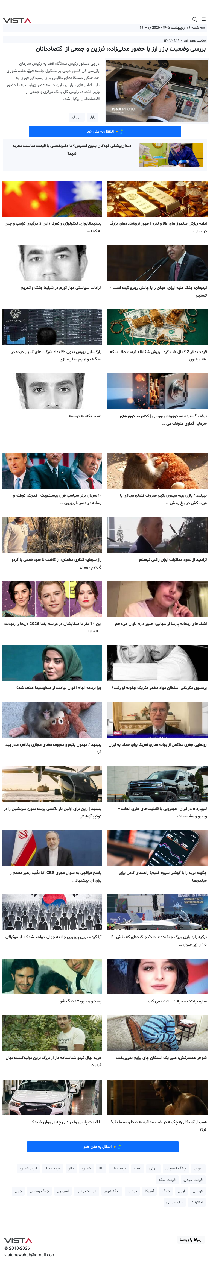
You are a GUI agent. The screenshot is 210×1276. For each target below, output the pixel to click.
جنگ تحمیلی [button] (175, 1168)
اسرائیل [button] (63, 1191)
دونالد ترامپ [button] (86, 1191)
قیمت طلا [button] (119, 1168)
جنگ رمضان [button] (39, 1191)
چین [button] (18, 1191)
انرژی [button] (153, 1168)
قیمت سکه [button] (167, 1180)
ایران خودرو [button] (28, 1168)
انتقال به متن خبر (105, 131)
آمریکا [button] (149, 1191)
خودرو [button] (86, 1168)
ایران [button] (181, 1191)
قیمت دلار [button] (52, 1168)
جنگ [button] (166, 1191)
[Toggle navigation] (204, 19)
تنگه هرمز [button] (111, 1191)
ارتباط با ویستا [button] (191, 1239)
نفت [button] (137, 1168)
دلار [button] (71, 1168)
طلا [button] (101, 1168)
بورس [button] (198, 1168)
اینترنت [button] (197, 1202)
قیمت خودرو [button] (193, 1180)
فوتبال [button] (198, 1191)
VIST (17, 19)
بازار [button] (92, 117)
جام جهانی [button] (174, 1202)
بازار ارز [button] (76, 117)
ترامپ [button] (132, 1191)
